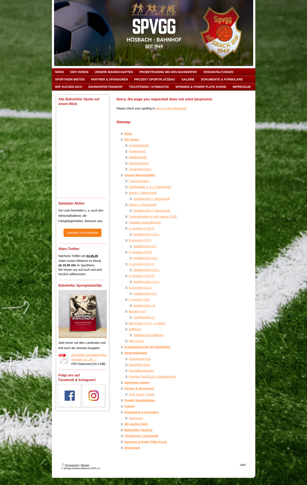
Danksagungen (139, 163)
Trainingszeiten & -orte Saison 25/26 (153, 216)
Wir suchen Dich (136, 424)
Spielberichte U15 (145, 258)
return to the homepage (171, 108)
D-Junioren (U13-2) (141, 276)
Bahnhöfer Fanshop (138, 430)
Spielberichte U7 (144, 317)
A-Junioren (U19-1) (141, 228)
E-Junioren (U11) (140, 287)
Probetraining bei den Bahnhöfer (147, 347)
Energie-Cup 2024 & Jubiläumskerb (152, 376)
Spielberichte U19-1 (146, 234)
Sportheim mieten (136, 382)
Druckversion (70, 465)
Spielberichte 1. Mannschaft (151, 198)
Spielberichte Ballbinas (148, 335)
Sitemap (85, 465)
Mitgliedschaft (138, 157)
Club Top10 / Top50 (141, 394)
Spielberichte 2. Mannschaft (151, 210)
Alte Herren (136, 341)
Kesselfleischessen (141, 370)
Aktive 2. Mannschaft (142, 204)
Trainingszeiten (139, 181)
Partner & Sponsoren (139, 388)
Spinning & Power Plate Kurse (145, 442)
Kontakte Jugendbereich (145, 222)
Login (243, 464)
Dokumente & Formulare (141, 412)
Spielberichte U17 (145, 246)
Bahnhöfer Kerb (139, 364)
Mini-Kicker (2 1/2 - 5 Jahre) (147, 323)
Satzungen (136, 418)
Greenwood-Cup (140, 359)
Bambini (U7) (137, 311)
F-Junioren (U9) (139, 299)
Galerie (129, 406)
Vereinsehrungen (140, 169)
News (128, 133)
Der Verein (131, 139)
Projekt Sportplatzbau (139, 400)
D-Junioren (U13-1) (141, 264)
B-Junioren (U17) (140, 240)
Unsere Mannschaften (139, 175)
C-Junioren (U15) (140, 252)
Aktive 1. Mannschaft (142, 193)
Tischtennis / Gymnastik (141, 436)
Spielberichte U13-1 (146, 270)
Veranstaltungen (135, 353)
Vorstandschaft (139, 145)
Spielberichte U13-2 (146, 281)
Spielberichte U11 (145, 293)
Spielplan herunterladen (82, 232)
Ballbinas (135, 329)
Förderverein (137, 151)
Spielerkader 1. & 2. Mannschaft (150, 187)
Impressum (132, 447)
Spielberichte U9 (144, 305)
